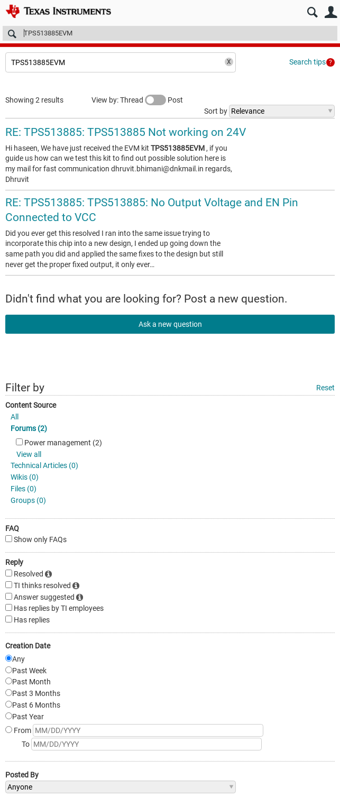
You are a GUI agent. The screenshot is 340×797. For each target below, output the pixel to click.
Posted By (22, 775)
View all (28, 454)
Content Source (30, 405)
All (15, 417)
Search (312, 12)
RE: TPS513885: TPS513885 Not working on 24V (125, 132)
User (330, 12)
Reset (325, 387)
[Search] (170, 33)
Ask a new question (170, 324)
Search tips (307, 62)
